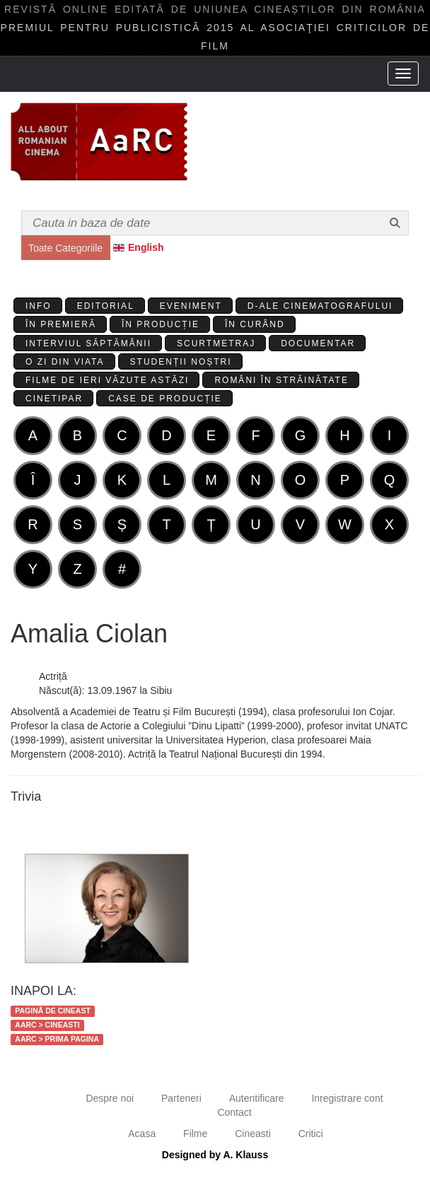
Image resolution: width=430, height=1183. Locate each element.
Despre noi (110, 1098)
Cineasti (253, 1133)
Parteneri (181, 1098)
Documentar (318, 343)
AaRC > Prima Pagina (57, 1039)
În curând (255, 324)
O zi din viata (65, 362)
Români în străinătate (281, 380)
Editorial (105, 306)
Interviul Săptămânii (88, 343)
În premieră (60, 324)
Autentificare (256, 1098)
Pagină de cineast (53, 1010)
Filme (195, 1133)
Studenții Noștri (181, 362)
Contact (234, 1112)
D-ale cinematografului (320, 306)
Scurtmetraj (216, 343)
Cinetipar (54, 399)
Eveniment (191, 306)
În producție (160, 324)
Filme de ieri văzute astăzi (107, 380)
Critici (310, 1133)
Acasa (142, 1133)
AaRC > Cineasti (47, 1024)
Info (38, 306)
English (146, 247)
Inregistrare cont (347, 1098)
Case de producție (165, 399)
